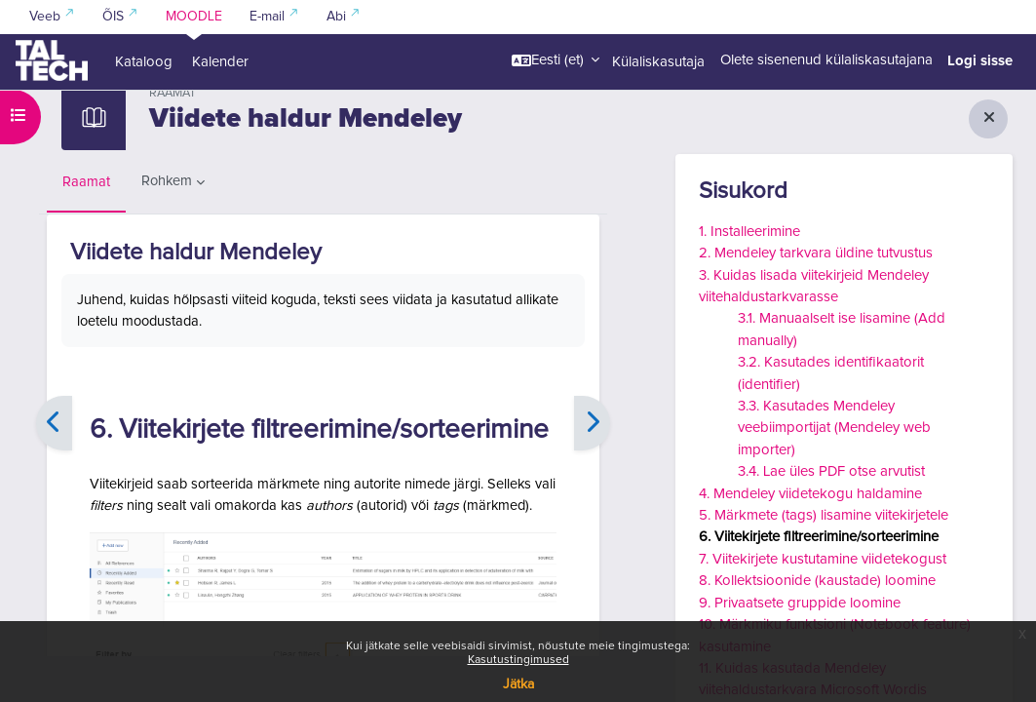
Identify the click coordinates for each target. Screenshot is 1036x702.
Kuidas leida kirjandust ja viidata (153, 114)
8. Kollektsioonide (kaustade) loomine (817, 580)
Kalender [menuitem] (220, 62)
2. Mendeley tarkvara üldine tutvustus (816, 253)
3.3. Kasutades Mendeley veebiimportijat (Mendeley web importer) (834, 428)
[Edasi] (592, 471)
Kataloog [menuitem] (144, 62)
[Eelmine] (54, 471)
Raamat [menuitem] (86, 227)
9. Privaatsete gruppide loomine (800, 603)
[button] (555, 60)
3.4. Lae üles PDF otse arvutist (831, 471)
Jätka (518, 684)
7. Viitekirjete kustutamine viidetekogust (822, 559)
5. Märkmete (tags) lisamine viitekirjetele (823, 515)
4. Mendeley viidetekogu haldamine (810, 494)
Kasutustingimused (518, 660)
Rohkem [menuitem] (167, 226)
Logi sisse (980, 60)
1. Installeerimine (749, 231)
